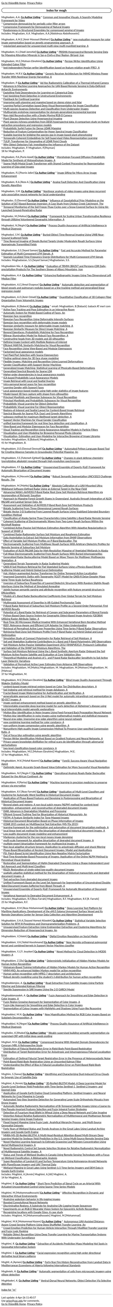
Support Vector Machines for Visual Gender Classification (35, 420)
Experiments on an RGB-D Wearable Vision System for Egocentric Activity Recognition (50, 1209)
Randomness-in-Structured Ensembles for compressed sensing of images (43, 30)
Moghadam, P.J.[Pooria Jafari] (18, 172)
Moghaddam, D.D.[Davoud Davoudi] (21, 448)
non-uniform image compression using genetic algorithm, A (36, 725)
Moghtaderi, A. (9, 1280)
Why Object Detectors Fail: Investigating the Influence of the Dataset (41, 144)
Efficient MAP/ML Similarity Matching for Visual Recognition (36, 345)
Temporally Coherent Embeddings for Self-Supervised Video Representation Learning (50, 138)
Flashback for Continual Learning (21, 99)
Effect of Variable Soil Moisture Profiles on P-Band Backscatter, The (40, 540)
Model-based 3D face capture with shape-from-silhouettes (35, 394)
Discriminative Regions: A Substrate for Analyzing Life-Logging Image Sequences (47, 1205)
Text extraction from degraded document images (30, 879)
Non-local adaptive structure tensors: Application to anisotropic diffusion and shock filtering (54, 846)
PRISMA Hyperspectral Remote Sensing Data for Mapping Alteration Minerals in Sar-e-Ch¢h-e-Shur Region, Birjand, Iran (54, 53)
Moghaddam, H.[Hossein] (15, 476)
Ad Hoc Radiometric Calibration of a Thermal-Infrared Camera (74, 82)
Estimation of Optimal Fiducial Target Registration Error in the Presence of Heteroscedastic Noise (57, 1058)
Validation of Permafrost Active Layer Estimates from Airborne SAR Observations (48, 664)
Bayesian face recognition (17, 316)
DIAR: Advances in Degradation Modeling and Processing (34, 811)
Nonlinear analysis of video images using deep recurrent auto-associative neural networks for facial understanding (53, 193)
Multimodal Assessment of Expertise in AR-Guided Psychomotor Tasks (42, 602)
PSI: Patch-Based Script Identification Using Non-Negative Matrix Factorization (46, 853)
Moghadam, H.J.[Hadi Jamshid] (18, 52)
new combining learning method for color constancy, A (33, 722)
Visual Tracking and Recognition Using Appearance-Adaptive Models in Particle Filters (50, 429)
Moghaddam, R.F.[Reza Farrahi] (18, 791)
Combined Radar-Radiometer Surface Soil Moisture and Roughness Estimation (46, 534)
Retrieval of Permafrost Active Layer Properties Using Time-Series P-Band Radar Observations (55, 628)
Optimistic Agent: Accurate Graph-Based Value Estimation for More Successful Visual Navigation (56, 767)
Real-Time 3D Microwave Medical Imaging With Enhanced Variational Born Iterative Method (54, 622)
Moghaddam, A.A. (11, 275)
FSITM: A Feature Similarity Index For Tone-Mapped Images (36, 817)
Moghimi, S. (8, 1253)
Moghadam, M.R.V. (12, 73)
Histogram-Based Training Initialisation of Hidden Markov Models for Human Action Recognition (56, 967)
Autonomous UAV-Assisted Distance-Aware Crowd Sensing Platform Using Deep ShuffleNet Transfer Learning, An (53, 1223)
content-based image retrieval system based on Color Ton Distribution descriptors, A (50, 686)
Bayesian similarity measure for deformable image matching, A (38, 325)
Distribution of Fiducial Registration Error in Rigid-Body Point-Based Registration (47, 1048)
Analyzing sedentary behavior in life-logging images (31, 1199)
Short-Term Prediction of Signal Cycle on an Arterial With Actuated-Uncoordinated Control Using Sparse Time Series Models (50, 1185)
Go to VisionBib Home (13, 3)
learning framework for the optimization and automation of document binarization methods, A (56, 827)
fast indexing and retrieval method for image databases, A (35, 689)
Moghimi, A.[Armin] (12, 1083)
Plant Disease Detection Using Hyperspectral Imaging (32, 118)
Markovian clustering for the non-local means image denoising (38, 837)
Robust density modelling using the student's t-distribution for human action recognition (52, 977)
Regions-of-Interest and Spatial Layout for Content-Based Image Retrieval (43, 410)
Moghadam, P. (9, 82)
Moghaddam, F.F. (10, 467)
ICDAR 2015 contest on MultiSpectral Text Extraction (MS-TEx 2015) (40, 824)
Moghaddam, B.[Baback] (15, 306)
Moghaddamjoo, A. (12, 983)
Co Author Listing (30, 17)
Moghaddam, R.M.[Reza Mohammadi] (22, 908)
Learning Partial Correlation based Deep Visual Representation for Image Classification (51, 105)
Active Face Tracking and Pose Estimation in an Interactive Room (39, 309)
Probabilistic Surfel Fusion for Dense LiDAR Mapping (32, 128)
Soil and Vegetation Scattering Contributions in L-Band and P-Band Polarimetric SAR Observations (57, 641)
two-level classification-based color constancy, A (30, 748)
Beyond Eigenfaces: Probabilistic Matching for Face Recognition (38, 332)
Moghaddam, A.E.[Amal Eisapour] (20, 284)
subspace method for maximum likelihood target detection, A (37, 416)
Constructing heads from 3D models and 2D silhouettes (34, 338)
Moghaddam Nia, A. (12, 266)
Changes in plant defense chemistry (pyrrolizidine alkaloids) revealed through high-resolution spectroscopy (52, 459)
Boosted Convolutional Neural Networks (25, 1202)
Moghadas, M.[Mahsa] (14, 216)
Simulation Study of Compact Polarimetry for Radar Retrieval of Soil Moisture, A (47, 638)
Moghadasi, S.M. (10, 234)
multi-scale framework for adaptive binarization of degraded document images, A (48, 840)
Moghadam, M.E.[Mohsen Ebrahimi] (21, 61)
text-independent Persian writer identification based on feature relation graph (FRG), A (51, 67)
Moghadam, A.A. (10, 17)
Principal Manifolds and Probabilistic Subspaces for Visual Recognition (42, 400)
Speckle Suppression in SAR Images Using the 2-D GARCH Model (39, 989)
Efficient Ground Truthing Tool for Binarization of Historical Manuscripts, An (45, 814)
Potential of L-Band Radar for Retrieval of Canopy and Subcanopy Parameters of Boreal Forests (55, 612)
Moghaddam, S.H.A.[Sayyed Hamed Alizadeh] (26, 920)
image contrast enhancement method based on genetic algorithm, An (42, 702)
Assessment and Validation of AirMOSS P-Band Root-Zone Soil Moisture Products (48, 505)
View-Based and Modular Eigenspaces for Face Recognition (36, 426)
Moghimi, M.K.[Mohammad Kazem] (21, 1221)
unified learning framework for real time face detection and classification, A (45, 423)
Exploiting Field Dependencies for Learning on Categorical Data (38, 92)
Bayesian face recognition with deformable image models (35, 322)
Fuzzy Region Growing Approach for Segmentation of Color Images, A (41, 1002)
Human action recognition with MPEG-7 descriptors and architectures (42, 973)
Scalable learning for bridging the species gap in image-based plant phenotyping (47, 134)
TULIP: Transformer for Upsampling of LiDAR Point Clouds (35, 141)
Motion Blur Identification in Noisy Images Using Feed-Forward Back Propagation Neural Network (57, 712)
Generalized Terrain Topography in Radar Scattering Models (36, 563)
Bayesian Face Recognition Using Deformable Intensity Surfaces (38, 319)
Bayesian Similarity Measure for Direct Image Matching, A (35, 329)
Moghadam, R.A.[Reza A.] (15, 182)
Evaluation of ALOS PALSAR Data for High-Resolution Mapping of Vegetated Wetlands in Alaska (55, 550)
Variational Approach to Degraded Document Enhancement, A (37, 895)
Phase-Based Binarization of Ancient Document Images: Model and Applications (47, 850)
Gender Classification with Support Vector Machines (32, 364)
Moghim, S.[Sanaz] (11, 1074)
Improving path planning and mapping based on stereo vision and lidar (42, 102)
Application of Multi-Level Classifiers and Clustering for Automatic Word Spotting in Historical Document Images (52, 793)
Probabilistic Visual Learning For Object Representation (33, 407)
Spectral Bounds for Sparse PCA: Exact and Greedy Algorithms (37, 413)
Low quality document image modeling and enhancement (35, 833)
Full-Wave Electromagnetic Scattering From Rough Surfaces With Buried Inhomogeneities (52, 553)
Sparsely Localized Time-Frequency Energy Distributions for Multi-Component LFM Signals (53, 256)
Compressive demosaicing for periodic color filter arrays (34, 23)
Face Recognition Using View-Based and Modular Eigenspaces (37, 348)
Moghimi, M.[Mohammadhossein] (20, 1192)
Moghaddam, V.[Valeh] (14, 936)
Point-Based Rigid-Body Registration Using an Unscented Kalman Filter (42, 1061)
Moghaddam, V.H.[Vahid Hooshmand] (22, 942)
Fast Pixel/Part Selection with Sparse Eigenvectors (30, 355)
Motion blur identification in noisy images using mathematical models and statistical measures (55, 715)
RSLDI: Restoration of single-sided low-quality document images (38, 869)
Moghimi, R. (8, 1243)
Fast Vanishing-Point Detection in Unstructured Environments (37, 95)
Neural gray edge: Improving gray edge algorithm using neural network (42, 719)
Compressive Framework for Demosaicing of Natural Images (36, 27)
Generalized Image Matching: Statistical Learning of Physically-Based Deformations (49, 368)
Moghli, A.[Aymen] (11, 1262)
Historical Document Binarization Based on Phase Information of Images (43, 820)
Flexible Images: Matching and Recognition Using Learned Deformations (43, 361)
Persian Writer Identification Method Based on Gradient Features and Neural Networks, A (53, 738)
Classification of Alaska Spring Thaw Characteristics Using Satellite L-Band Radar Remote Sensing (56, 518)
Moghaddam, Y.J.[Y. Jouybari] (17, 951)
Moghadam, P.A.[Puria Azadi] (17, 157)
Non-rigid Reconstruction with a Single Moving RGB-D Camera (37, 115)
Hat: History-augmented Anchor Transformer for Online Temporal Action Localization (50, 573)
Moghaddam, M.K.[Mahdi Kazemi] (20, 760)
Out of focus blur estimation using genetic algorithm (32, 735)
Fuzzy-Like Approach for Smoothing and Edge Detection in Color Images (43, 1005)
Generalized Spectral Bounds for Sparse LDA (27, 371)
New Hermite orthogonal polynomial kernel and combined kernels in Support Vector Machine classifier (54, 944)
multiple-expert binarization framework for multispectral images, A (40, 843)
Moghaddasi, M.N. (11, 1014)
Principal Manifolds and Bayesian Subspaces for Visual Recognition (40, 397)
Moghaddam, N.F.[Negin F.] (16, 773)
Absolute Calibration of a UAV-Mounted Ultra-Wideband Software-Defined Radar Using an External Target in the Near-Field (52, 487)
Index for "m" (8, 1289)
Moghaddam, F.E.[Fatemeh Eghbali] (21, 458)
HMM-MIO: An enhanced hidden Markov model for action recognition (42, 970)
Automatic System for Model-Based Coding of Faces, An (34, 312)
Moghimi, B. (8, 1183)
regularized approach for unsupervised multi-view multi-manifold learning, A (46, 46)
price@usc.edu (14, 1300)
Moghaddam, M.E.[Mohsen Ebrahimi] (22, 680)
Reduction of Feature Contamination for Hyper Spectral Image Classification (45, 131)
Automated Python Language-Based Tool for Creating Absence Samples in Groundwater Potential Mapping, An (55, 450)
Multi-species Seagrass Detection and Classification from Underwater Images (46, 108)
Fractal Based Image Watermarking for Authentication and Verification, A (43, 693)
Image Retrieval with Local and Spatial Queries (29, 381)
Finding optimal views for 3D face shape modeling (31, 358)
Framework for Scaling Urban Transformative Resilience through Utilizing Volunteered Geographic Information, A (56, 218)
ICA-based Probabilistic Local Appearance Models (30, 377)
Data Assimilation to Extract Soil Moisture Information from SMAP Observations (47, 537)
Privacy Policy (34, 3)
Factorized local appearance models (23, 351)
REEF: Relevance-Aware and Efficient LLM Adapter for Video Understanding (45, 625)
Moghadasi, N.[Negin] (13, 225)
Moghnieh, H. (8, 1271)
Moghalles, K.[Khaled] (13, 1032)
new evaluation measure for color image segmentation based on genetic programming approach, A (55, 41)
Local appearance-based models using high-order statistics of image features (45, 390)
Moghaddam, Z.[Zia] (12, 960)
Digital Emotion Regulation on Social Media (74, 936)
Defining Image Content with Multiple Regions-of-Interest (35, 342)
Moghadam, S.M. (11, 191)
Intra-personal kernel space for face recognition (29, 384)
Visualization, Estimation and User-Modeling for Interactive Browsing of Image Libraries (51, 436)
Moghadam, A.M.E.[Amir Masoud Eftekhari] (25, 39)
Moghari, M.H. (9, 1042)
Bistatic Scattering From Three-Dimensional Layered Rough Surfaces (40, 508)
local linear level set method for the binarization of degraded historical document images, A (54, 830)
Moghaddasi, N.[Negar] (14, 1023)
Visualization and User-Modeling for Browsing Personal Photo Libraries (42, 433)
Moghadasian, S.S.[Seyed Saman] (19, 250)
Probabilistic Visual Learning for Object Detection (30, 403)
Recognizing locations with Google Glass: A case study (33, 1212)
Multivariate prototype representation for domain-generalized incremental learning (49, 112)
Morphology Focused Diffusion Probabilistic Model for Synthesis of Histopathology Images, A (53, 158)
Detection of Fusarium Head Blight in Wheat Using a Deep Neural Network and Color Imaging (55, 1112)
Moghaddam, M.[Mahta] (15, 485)
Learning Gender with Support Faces (23, 387)
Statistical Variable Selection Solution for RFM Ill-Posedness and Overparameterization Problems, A (53, 922)
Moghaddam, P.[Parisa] (14, 782)
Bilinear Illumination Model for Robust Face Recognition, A (35, 335)
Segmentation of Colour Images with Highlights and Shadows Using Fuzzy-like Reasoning (52, 1008)
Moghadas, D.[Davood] (14, 200)
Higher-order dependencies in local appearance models (34, 374)
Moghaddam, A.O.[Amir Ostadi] (19, 297)
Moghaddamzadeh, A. (13, 995)
